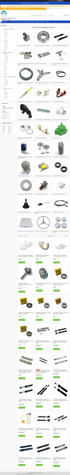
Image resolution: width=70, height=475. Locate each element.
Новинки (47, 21)
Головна (5, 21)
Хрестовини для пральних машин (42, 82)
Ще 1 (5, 74)
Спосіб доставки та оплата (28, 21)
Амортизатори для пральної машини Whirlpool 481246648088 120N (43, 429)
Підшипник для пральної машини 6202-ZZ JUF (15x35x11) (26, 341)
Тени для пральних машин (40, 63)
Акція (14, 21)
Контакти (19, 21)
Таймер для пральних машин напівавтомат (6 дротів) (42, 256)
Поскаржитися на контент (38, 473)
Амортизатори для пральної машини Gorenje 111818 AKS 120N (43, 400)
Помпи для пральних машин (24, 45)
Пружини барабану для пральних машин (42, 212)
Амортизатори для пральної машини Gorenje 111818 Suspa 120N (59, 429)
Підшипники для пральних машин (42, 45)
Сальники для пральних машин (59, 175)
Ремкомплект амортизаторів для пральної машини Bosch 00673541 (26, 429)
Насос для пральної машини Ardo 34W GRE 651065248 (43, 284)
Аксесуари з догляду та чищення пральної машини (25, 157)
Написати (46, 3)
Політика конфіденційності (48, 473)
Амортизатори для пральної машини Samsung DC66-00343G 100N (25, 400)
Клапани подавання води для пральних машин (26, 64)
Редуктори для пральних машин (42, 101)
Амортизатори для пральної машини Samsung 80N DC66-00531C (59, 458)
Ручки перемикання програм (59, 194)
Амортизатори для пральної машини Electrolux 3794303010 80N (60, 370)
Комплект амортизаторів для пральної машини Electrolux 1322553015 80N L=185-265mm (25, 371)
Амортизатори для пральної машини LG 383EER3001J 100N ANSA (26, 458)
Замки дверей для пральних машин (42, 175)
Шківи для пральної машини (41, 231)
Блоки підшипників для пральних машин (25, 138)
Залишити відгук (66, 15)
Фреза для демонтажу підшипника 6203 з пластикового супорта (26, 284)
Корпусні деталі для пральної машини (26, 231)
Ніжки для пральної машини (24, 212)
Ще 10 (5, 50)
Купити (22, 262)
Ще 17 (5, 38)
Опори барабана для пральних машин (43, 156)
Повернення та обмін (39, 21)
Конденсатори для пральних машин (60, 156)
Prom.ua (40, 472)
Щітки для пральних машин (58, 101)
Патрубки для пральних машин (24, 119)
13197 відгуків (53, 0)
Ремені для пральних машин (59, 82)
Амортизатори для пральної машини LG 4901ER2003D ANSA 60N (43, 458)
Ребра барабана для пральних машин (43, 119)
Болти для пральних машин (41, 194)
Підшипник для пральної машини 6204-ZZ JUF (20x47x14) (43, 313)
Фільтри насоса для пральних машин (60, 119)
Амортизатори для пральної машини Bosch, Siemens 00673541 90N (43, 341)
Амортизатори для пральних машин (60, 45)
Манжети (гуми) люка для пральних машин (25, 83)
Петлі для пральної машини (41, 137)
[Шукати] (51, 15)
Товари (10, 21)
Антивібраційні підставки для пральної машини (61, 231)
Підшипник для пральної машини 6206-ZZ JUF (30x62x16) (60, 284)
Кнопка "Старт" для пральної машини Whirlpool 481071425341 (60, 256)
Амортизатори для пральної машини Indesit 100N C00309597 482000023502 (42, 371)
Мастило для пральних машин (24, 101)
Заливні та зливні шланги (58, 212)
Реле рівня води (56, 137)
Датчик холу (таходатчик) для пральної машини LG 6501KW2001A (26, 256)
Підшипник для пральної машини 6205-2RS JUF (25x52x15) (26, 313)
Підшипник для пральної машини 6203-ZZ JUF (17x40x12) (60, 313)
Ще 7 (5, 86)
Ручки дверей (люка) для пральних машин (60, 64)
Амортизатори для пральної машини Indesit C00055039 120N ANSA (60, 341)
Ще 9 (5, 62)
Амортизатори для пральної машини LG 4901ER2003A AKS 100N (60, 400)
